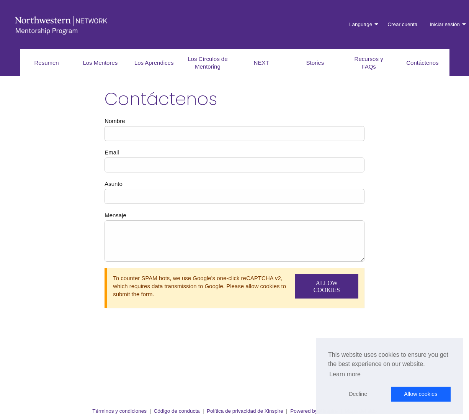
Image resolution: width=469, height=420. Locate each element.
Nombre (115, 121)
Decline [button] (358, 394)
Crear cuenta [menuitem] (402, 24)
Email (112, 152)
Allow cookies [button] (420, 394)
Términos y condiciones (119, 411)
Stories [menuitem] (315, 62)
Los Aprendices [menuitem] (154, 62)
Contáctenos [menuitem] (422, 62)
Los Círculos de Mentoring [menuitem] (207, 63)
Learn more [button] (345, 374)
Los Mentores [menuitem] (100, 62)
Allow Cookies (327, 286)
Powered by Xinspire (314, 411)
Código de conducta (176, 411)
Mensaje (115, 215)
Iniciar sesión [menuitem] (445, 24)
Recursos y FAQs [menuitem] (369, 63)
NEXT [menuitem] (261, 62)
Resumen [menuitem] (46, 62)
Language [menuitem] (360, 24)
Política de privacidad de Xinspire (245, 411)
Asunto (114, 183)
